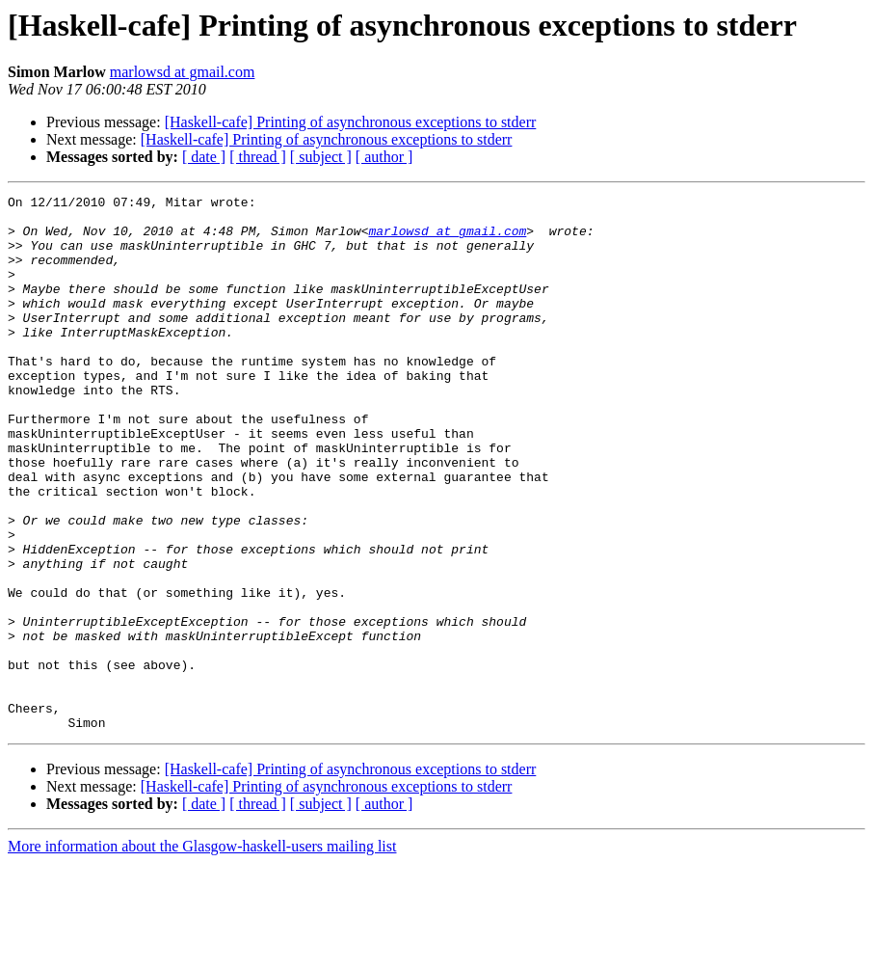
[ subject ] (321, 156)
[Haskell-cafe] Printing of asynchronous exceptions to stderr (351, 122)
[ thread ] (257, 156)
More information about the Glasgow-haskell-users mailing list (202, 953)
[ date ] (203, 156)
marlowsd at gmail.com (182, 72)
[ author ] (384, 156)
